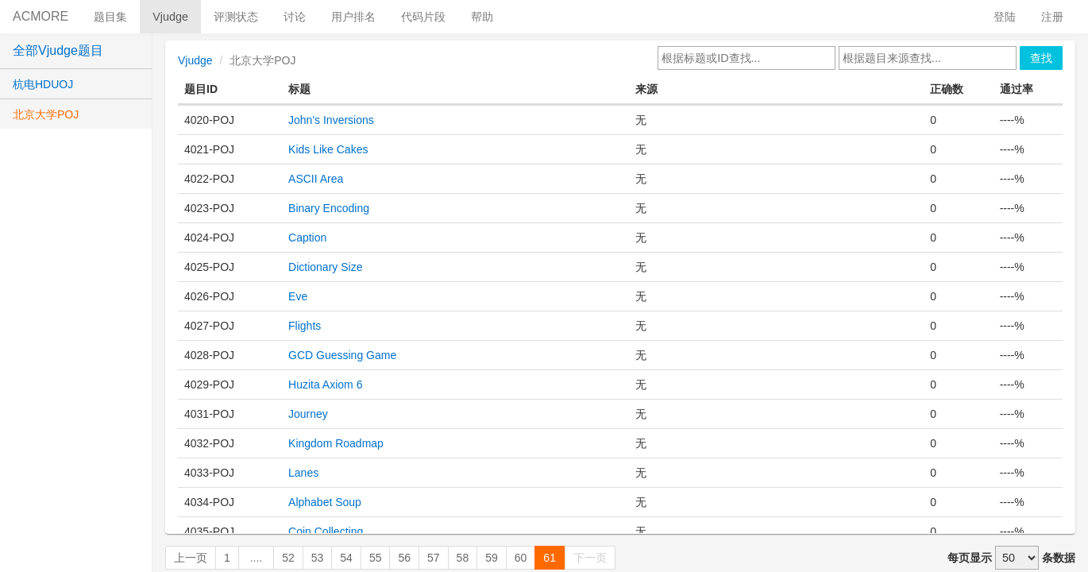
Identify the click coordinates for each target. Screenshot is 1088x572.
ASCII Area (315, 178)
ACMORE (40, 16)
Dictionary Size (325, 267)
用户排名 (353, 16)
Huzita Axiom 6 (325, 384)
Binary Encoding (328, 208)
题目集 (110, 16)
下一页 (590, 557)
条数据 (1058, 557)
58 (463, 557)
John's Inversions (331, 120)
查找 (1041, 58)
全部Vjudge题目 (58, 50)
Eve (297, 296)
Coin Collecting (325, 531)
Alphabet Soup (324, 502)
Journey (308, 414)
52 (288, 557)
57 (433, 557)
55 (375, 557)
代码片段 (423, 16)
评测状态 (236, 16)
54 (346, 557)
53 (317, 557)
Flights (304, 325)
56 (404, 557)
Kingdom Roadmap (336, 443)
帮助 (482, 16)
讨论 (295, 16)
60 (521, 557)
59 (491, 557)
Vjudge (170, 16)
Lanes (303, 472)
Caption (307, 237)
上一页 (190, 557)
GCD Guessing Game (342, 355)
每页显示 (969, 557)
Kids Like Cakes (328, 149)
